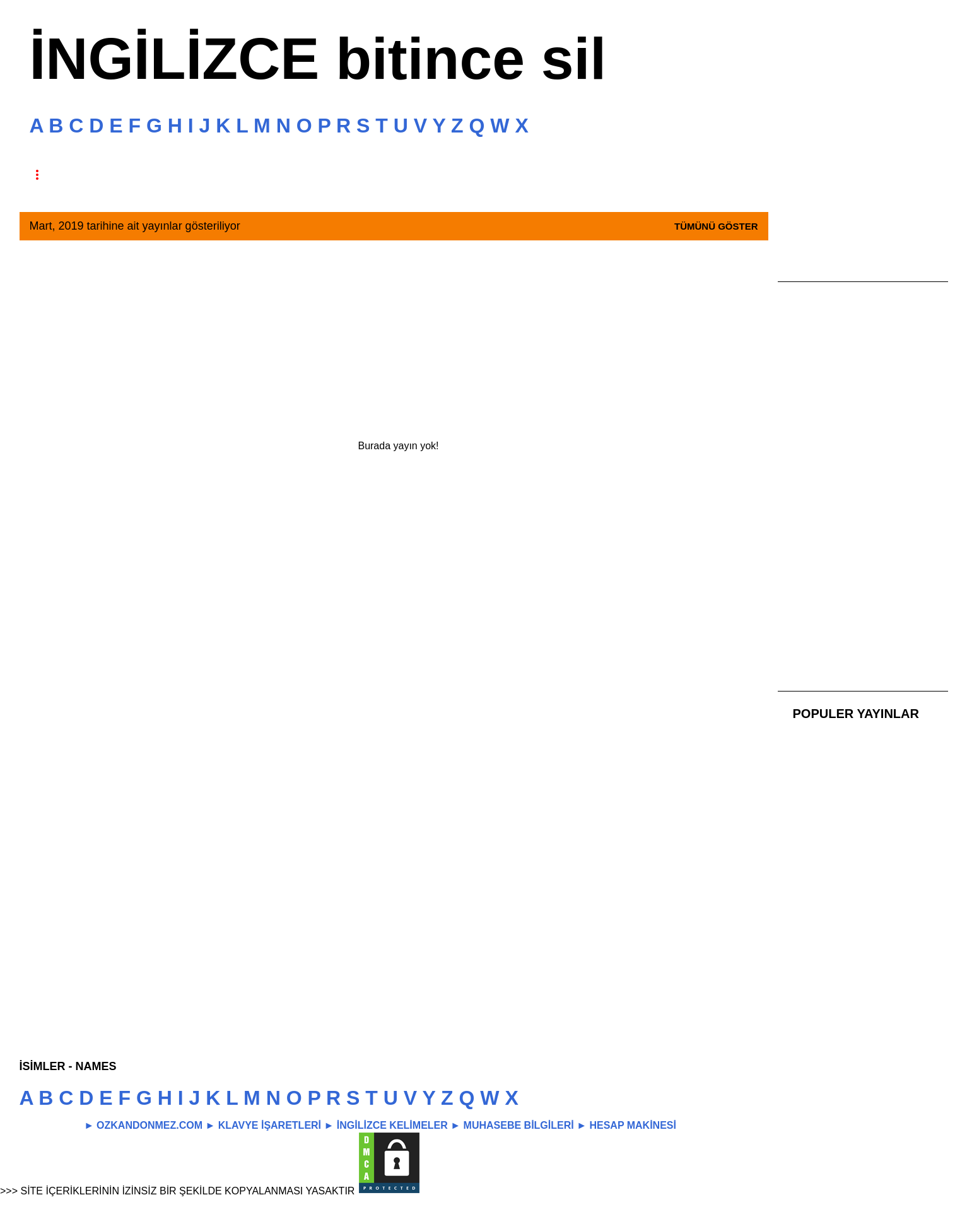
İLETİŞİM (464, 174)
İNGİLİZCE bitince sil (318, 58)
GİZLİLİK (291, 174)
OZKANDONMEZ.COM (149, 1125)
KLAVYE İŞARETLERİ (269, 1125)
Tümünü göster (716, 226)
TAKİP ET (204, 174)
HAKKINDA (107, 174)
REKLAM (377, 174)
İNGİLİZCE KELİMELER (392, 1125)
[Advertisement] (394, 338)
